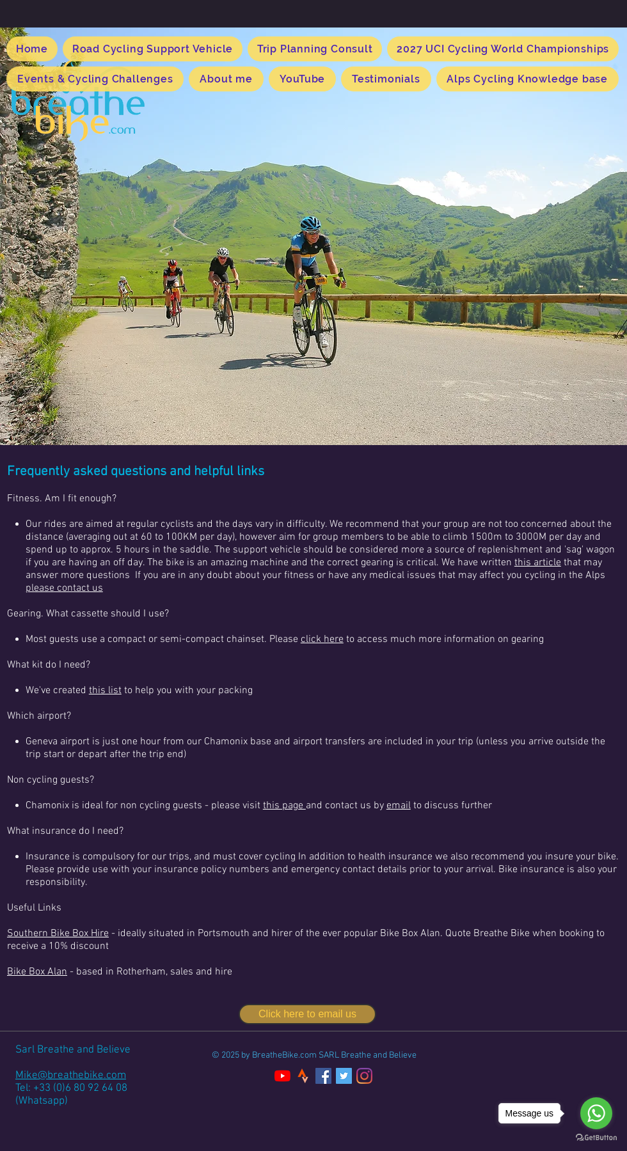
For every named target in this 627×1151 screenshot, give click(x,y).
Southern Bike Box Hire (58, 933)
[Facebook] (323, 1076)
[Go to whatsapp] (596, 1113)
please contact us (64, 588)
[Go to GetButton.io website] (596, 1138)
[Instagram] (364, 1076)
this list (105, 690)
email (398, 805)
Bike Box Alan (37, 972)
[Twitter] (344, 1076)
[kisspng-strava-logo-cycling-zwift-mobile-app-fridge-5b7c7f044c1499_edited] (303, 1076)
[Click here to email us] (307, 1014)
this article (537, 562)
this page (284, 805)
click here (322, 639)
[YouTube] (282, 1076)
